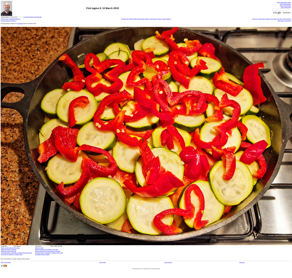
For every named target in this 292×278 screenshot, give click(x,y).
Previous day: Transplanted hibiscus (10, 19)
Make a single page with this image (10, 248)
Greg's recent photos (285, 5)
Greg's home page (6, 262)
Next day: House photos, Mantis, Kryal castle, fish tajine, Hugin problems (271, 19)
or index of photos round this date (33, 17)
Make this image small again (8, 251)
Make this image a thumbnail (8, 249)
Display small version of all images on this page (47, 251)
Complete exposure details (42, 254)
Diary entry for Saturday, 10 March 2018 (11, 254)
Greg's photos (168, 262)
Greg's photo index (286, 7)
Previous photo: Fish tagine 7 (8, 20)
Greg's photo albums (285, 4)
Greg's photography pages (284, 2)
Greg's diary (102, 262)
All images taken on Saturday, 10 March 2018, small (49, 253)
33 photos (20, 23)
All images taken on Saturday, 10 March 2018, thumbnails (16, 253)
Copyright (241, 262)
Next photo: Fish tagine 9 (284, 20)
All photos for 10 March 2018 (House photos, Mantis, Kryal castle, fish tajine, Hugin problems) (146, 19)
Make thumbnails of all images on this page (46, 249)
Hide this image (39, 248)
